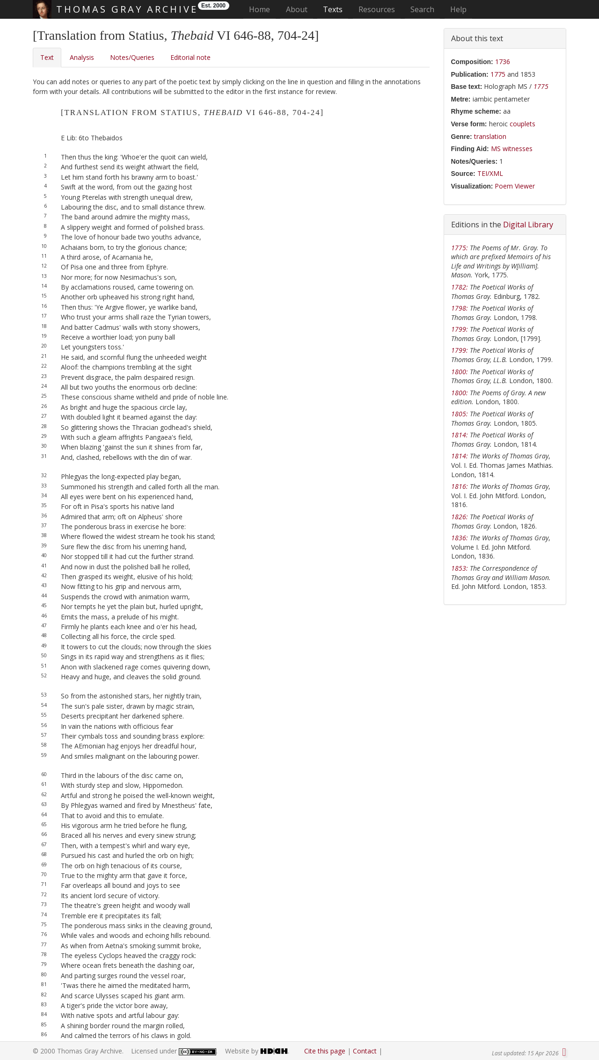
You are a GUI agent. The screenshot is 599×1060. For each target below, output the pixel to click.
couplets (522, 123)
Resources (376, 9)
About (296, 9)
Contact (365, 1050)
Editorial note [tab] (190, 57)
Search (422, 9)
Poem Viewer (515, 186)
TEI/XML (490, 173)
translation (490, 136)
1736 (502, 61)
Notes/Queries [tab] (132, 57)
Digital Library (528, 224)
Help (458, 9)
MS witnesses (512, 148)
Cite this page (324, 1050)
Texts (333, 9)
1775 (497, 74)
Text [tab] (47, 57)
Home (262, 9)
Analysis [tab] (82, 57)
